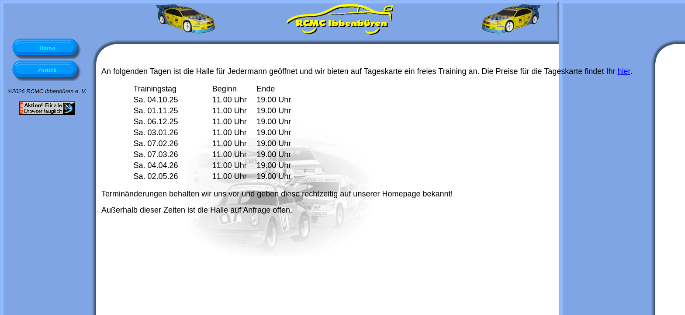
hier (623, 71)
